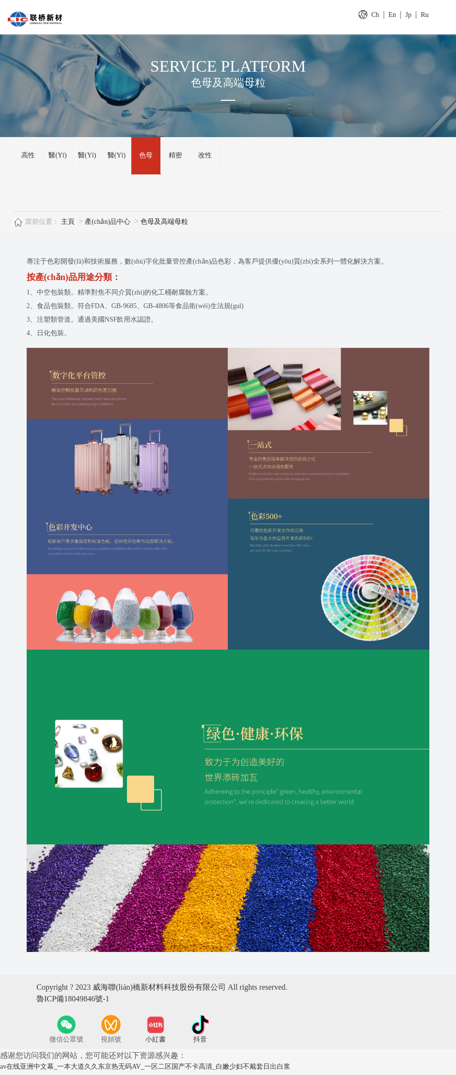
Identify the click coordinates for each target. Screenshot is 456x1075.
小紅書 (155, 1043)
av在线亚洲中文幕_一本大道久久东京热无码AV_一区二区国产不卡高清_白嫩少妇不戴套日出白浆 (145, 1070)
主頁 (68, 225)
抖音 (200, 1043)
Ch (375, 14)
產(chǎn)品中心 (107, 225)
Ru (424, 14)
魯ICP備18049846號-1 (72, 1002)
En (392, 14)
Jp (408, 14)
